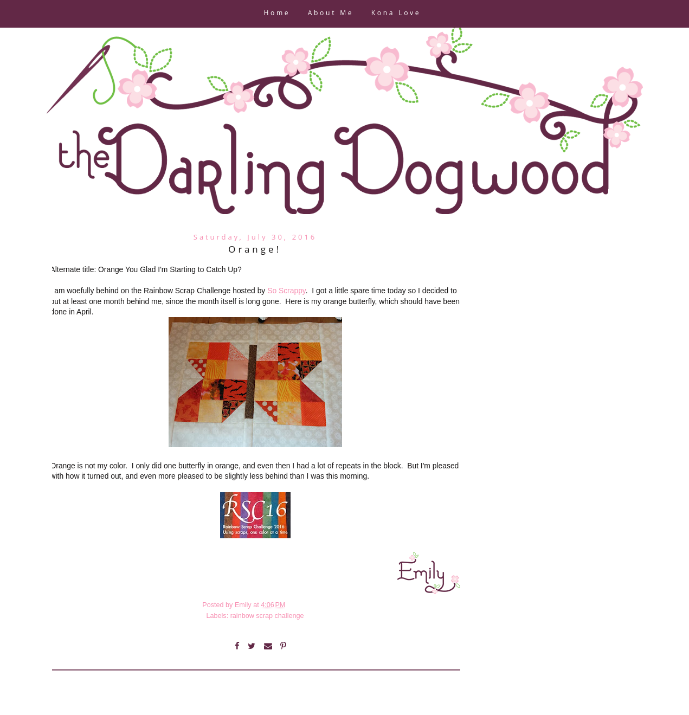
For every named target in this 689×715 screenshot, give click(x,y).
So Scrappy (286, 290)
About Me (330, 14)
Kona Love (396, 14)
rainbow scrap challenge (267, 616)
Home (276, 14)
